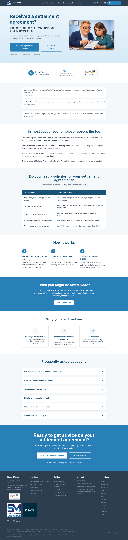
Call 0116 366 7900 (51, 47)
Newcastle (104, 514)
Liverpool (103, 499)
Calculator (33, 493)
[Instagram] (14, 521)
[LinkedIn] (8, 521)
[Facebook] (17, 521)
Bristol (102, 496)
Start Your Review (64, 303)
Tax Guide (57, 489)
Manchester (104, 484)
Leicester (103, 493)
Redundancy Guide (60, 495)
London (103, 481)
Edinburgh (104, 502)
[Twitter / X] (11, 521)
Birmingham (104, 487)
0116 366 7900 (99, 3)
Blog (64, 3)
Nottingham (104, 511)
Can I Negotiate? (59, 492)
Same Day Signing (36, 490)
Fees (52, 3)
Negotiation (34, 487)
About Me (71, 3)
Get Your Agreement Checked (24, 47)
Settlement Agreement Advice (39, 481)
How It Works (45, 3)
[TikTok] (20, 521)
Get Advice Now (114, 3)
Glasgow (103, 505)
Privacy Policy (112, 533)
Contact (79, 3)
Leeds (102, 490)
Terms (119, 533)
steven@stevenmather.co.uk (86, 486)
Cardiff (103, 508)
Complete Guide (59, 481)
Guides (59, 3)
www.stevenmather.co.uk (84, 483)
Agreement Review (36, 484)
